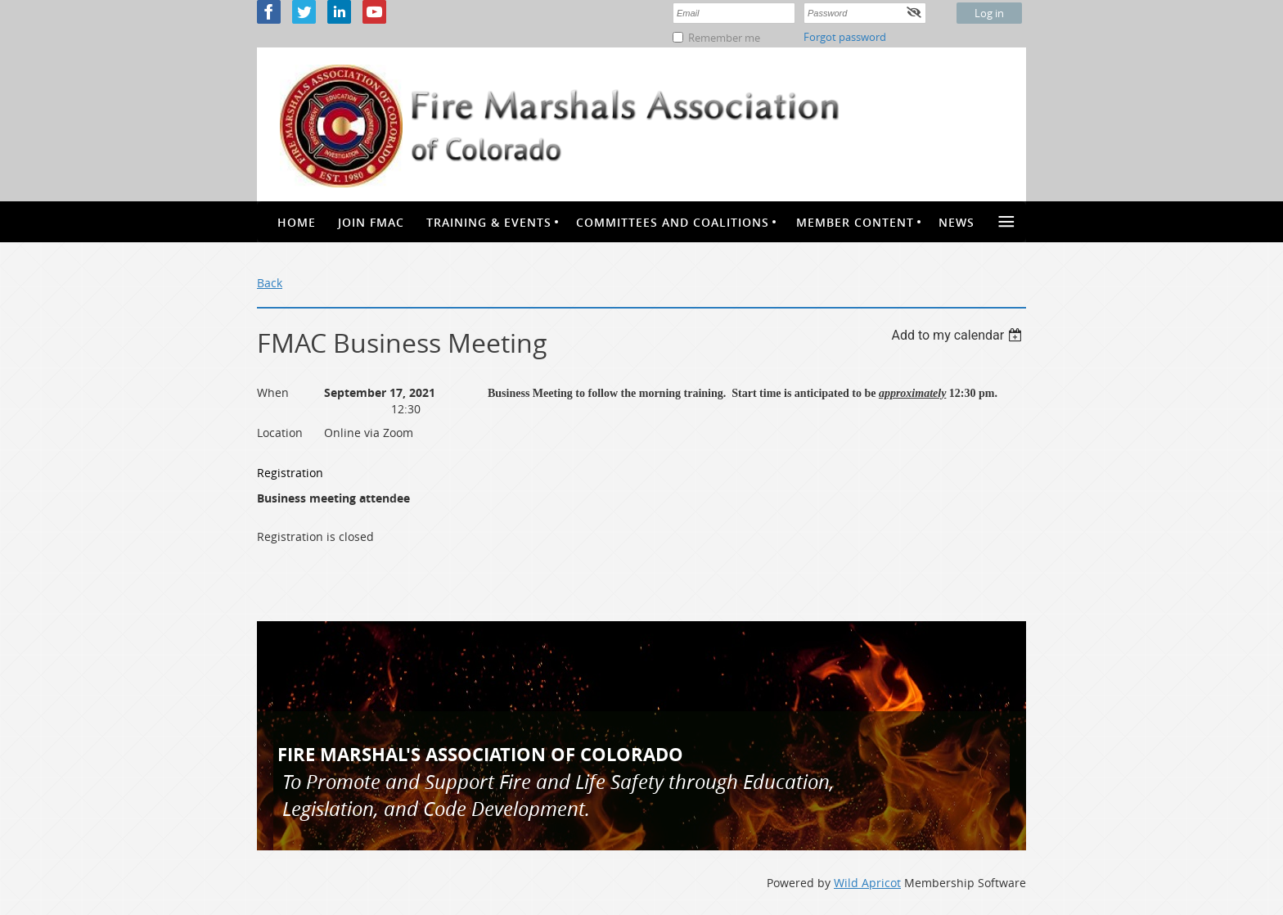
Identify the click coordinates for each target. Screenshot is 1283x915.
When (273, 392)
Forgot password (845, 36)
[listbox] (958, 335)
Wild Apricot (867, 882)
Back (269, 283)
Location (280, 432)
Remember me (724, 37)
